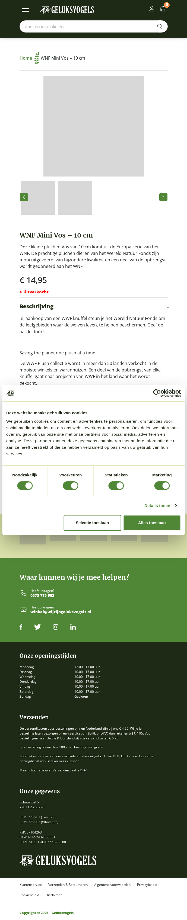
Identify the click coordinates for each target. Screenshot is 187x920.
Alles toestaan (152, 522)
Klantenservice (31, 885)
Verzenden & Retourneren (68, 885)
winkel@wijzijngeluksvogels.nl (60, 612)
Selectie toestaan (92, 522)
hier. (84, 770)
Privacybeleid (147, 885)
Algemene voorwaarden (112, 885)
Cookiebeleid (29, 895)
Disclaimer (54, 895)
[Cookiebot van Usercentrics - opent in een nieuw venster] (157, 393)
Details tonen (157, 505)
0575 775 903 (42, 595)
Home (29, 58)
